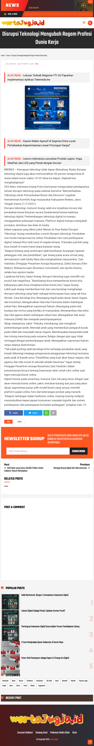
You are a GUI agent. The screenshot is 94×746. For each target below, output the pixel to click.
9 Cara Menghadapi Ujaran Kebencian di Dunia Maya (42, 642)
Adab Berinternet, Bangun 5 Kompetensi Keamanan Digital (44, 595)
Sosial (4, 685)
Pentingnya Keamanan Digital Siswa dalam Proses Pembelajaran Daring (50, 627)
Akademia (5, 680)
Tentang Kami (41, 733)
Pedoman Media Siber (60, 733)
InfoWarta (30, 680)
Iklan (74, 733)
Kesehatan (39, 680)
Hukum (21, 680)
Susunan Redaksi (25, 733)
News (57, 680)
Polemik (73, 680)
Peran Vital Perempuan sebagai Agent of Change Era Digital (45, 658)
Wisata (32, 685)
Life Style (49, 680)
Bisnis (13, 680)
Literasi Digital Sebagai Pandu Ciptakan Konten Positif (43, 611)
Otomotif (64, 680)
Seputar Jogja (83, 680)
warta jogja (53, 739)
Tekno (19, 421)
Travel (25, 685)
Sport (11, 685)
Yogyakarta (41, 685)
